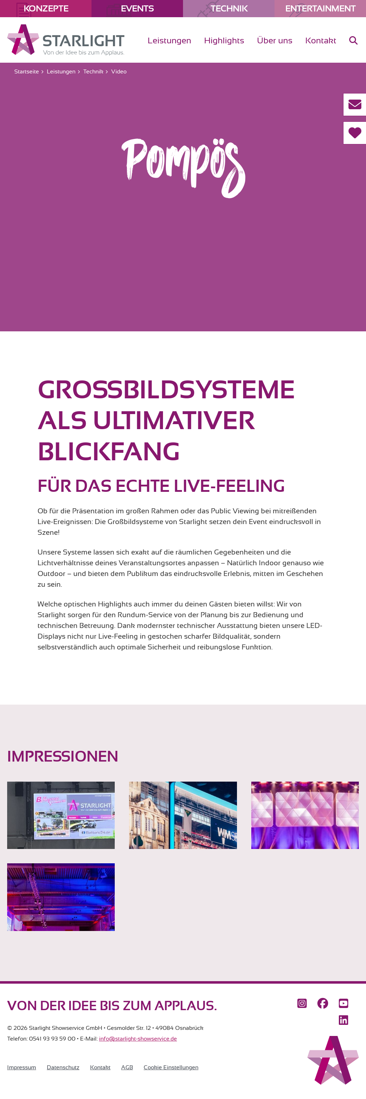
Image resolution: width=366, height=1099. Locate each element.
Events (137, 9)
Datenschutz (63, 1067)
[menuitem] (353, 46)
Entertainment (320, 9)
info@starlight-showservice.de (138, 1039)
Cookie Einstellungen (171, 1067)
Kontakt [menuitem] (320, 40)
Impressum (21, 1067)
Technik (229, 9)
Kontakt (100, 1067)
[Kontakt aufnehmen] (354, 104)
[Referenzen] (354, 132)
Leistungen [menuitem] (169, 40)
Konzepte (46, 9)
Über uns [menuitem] (274, 40)
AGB (127, 1067)
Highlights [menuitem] (224, 40)
